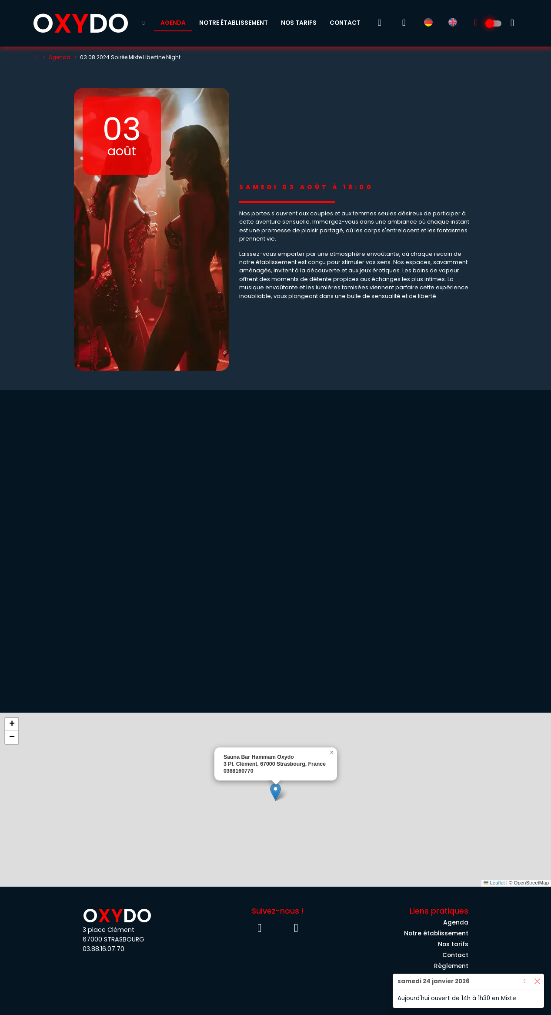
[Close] (537, 981)
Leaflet (494, 882)
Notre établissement (233, 23)
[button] (275, 792)
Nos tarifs (299, 23)
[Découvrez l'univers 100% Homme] (494, 23)
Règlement (451, 966)
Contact (345, 23)
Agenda (173, 23)
